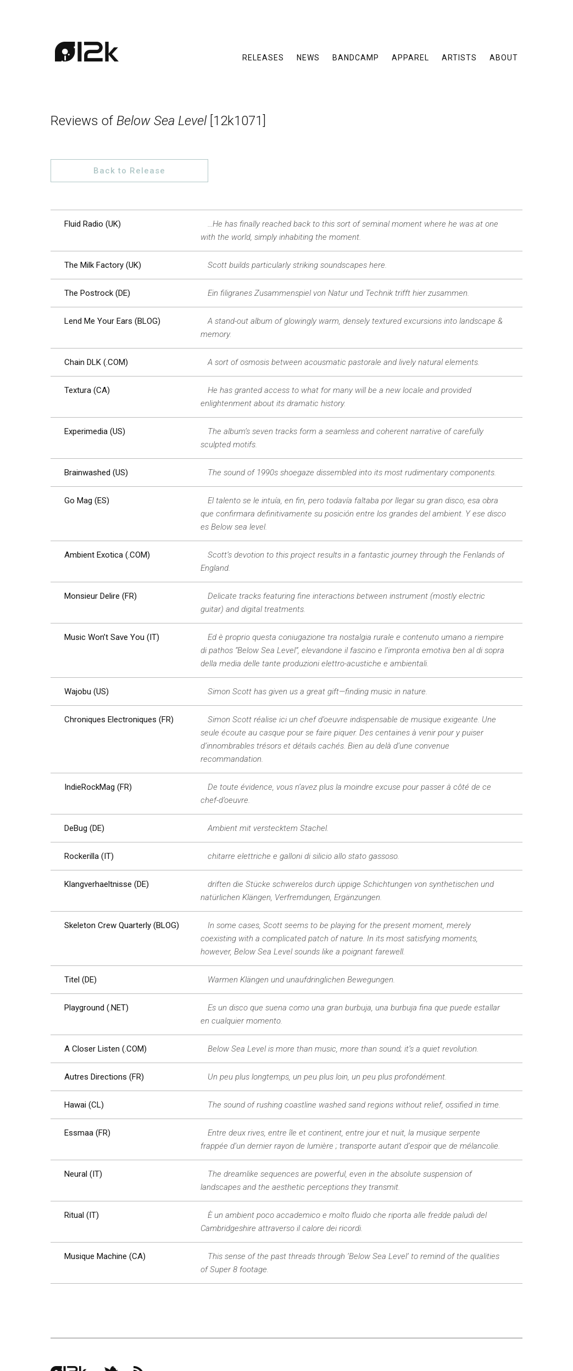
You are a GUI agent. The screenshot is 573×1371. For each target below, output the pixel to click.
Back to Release (460, 121)
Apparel (410, 60)
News (308, 60)
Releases (263, 60)
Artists (459, 60)
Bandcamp (355, 60)
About (503, 60)
